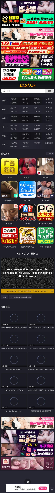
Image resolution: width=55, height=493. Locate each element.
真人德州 (25, 99)
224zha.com (27, 85)
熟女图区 (37, 129)
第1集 (4, 297)
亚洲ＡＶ (13, 108)
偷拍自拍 (25, 117)
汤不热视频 (49, 143)
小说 (4, 135)
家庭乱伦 (25, 134)
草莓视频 (37, 143)
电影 (4, 118)
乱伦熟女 (37, 120)
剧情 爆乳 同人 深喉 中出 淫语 (20, 297)
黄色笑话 (37, 138)
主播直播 (37, 111)
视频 (4, 109)
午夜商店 (25, 143)
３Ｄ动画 (49, 108)
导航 (4, 144)
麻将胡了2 (13, 103)
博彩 (4, 100)
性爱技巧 (49, 138)
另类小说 (25, 138)
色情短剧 (25, 147)
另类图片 (49, 129)
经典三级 (25, 120)
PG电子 (13, 99)
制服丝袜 (13, 120)
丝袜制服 (25, 111)
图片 (4, 127)
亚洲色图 (25, 125)
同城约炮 (13, 143)
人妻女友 (37, 134)
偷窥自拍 (13, 125)
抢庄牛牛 (49, 103)
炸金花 (25, 103)
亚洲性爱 (13, 117)
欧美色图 (37, 125)
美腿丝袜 (13, 129)
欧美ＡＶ (37, 108)
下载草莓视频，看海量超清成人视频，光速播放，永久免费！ (30, 291)
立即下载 (43, 488)
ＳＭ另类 (49, 111)
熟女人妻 (13, 111)
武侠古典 (49, 134)
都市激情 (13, 134)
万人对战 (37, 99)
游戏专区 (49, 99)
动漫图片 (49, 125)
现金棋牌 (37, 103)
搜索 (49, 91)
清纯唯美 (25, 129)
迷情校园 (13, 138)
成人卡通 (37, 117)
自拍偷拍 (25, 108)
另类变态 (49, 120)
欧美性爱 (49, 117)
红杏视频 (13, 147)
